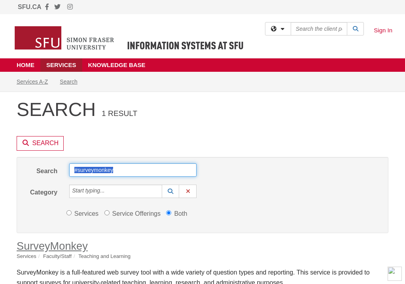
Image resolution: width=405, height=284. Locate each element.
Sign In (383, 30)
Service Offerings (132, 141)
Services (61, 65)
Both (176, 141)
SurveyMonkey (52, 174)
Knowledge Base (117, 65)
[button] (170, 119)
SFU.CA (30, 7)
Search (46, 99)
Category (43, 120)
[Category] (109, 119)
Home (25, 65)
